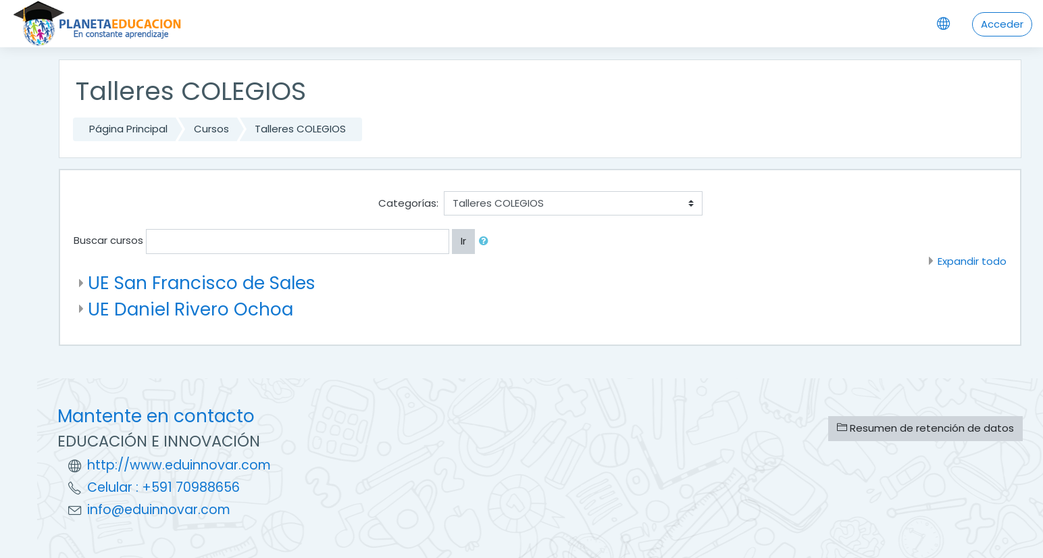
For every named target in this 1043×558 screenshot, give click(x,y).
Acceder (1002, 24)
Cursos (211, 129)
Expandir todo (972, 261)
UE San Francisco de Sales (201, 282)
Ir (463, 241)
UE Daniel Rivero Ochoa (190, 309)
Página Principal (128, 129)
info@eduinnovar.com (158, 510)
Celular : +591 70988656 (163, 487)
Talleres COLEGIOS (300, 129)
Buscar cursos (108, 240)
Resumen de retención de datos (925, 428)
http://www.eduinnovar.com (179, 465)
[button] (486, 241)
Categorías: (408, 203)
